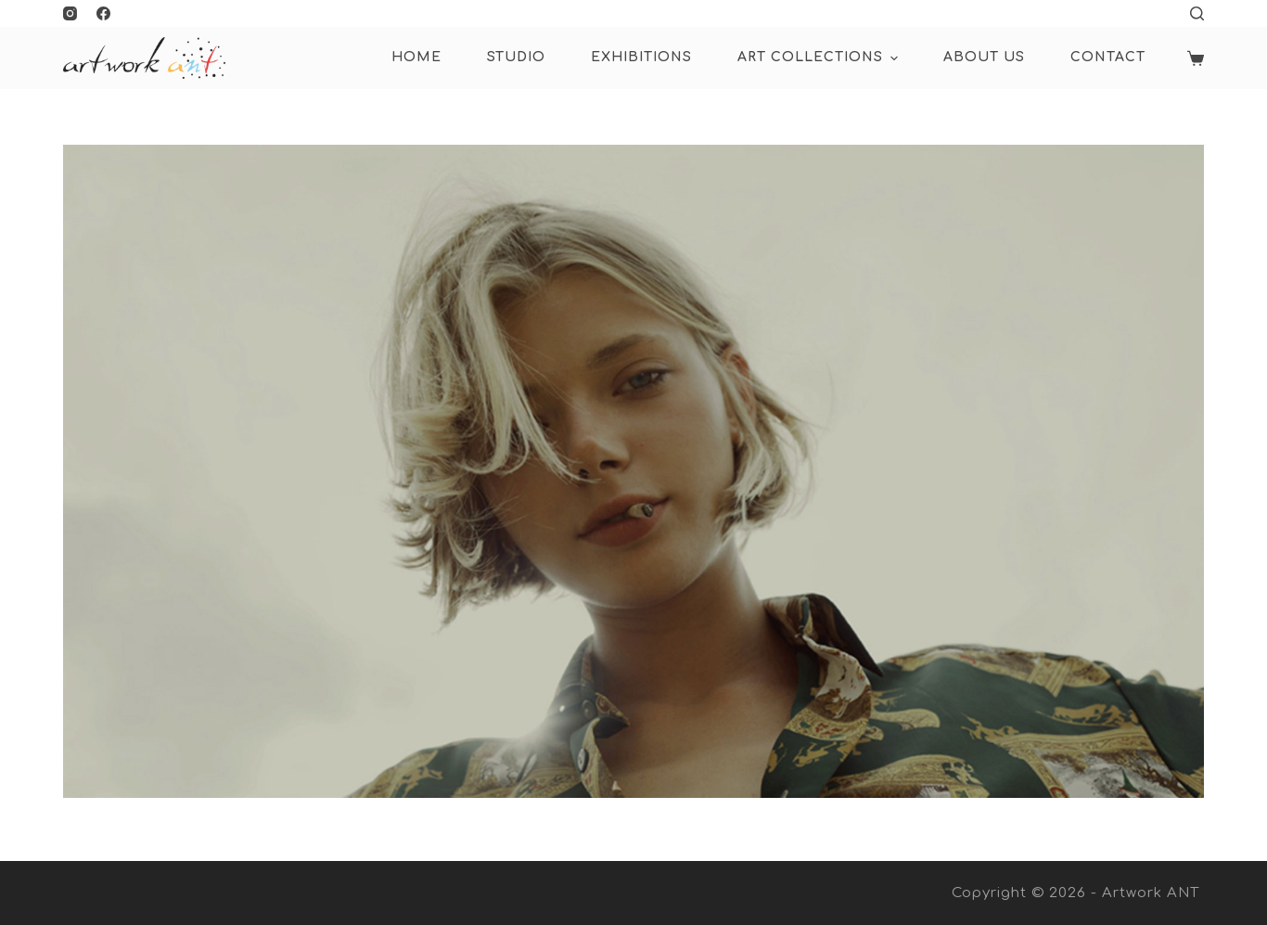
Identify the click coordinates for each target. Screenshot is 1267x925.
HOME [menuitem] (416, 57)
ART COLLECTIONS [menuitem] (819, 58)
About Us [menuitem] (984, 57)
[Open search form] (1197, 13)
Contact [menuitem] (1107, 57)
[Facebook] (103, 13)
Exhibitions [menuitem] (641, 57)
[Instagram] (70, 13)
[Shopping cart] (1195, 58)
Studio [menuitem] (516, 57)
